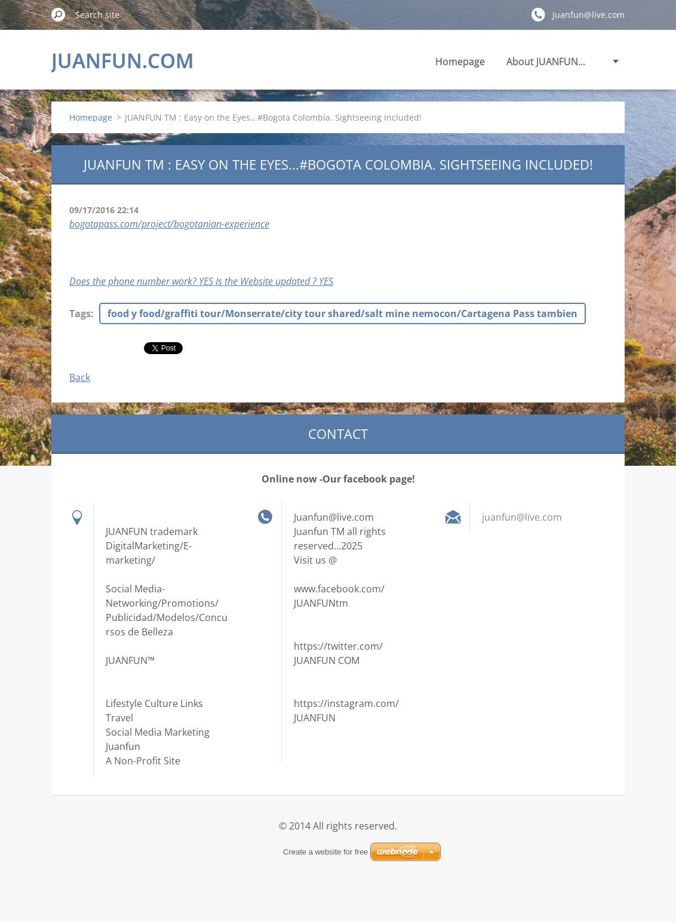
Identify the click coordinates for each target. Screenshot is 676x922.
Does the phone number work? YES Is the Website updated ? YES (201, 281)
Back (79, 377)
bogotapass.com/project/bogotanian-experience (169, 223)
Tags (80, 313)
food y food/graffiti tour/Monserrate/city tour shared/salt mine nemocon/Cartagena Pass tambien (342, 313)
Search (58, 14)
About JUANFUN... (545, 61)
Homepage (460, 61)
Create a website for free (325, 851)
